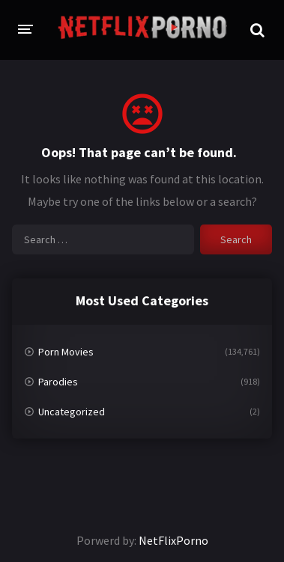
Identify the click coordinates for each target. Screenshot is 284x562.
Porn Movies (66, 351)
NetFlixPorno (173, 540)
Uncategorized (71, 411)
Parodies (58, 381)
